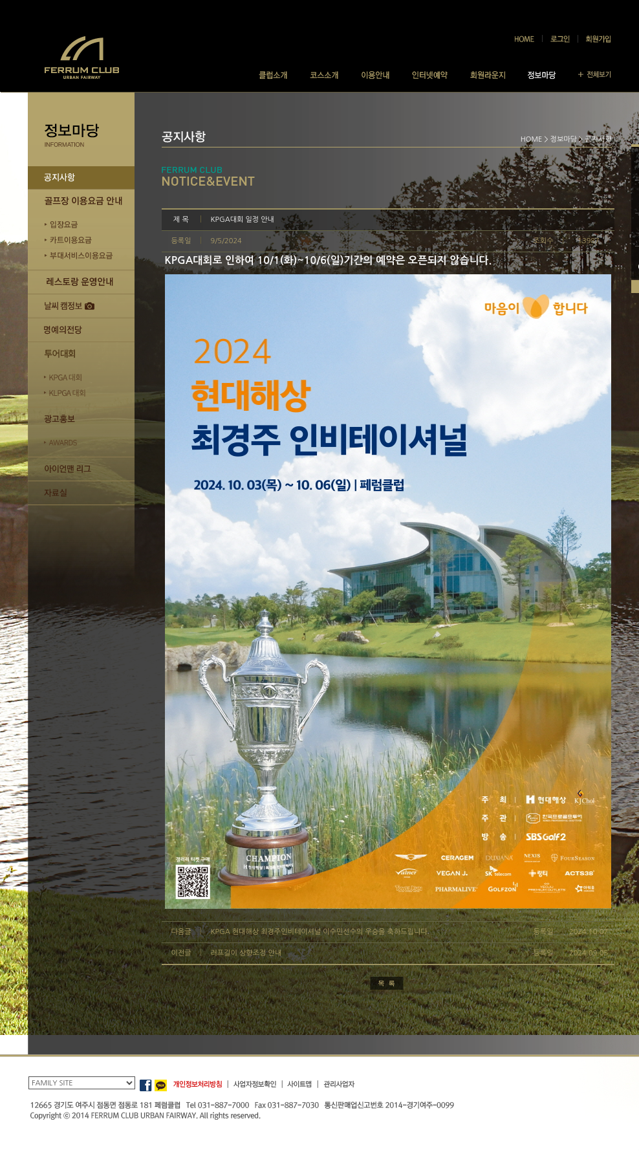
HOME (532, 139)
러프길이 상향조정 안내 (246, 953)
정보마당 (563, 139)
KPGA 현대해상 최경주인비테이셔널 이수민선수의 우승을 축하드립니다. (320, 931)
